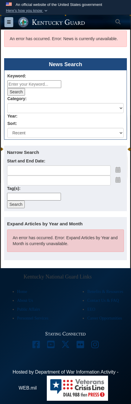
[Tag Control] (34, 197)
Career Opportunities (104, 318)
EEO (91, 309)
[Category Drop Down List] (65, 108)
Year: (12, 116)
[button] (27, 11)
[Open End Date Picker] (118, 180)
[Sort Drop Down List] (65, 133)
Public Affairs (28, 309)
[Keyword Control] (34, 84)
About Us (25, 300)
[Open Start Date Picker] (118, 170)
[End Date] (59, 180)
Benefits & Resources (105, 291)
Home (22, 291)
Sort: (12, 123)
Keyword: (16, 76)
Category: (16, 98)
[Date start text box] (59, 170)
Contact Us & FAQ (103, 300)
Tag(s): (14, 188)
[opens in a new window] (36, 345)
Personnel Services (32, 318)
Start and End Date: (26, 161)
